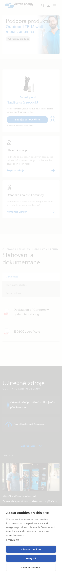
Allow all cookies (31, 549)
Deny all (31, 558)
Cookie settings (31, 567)
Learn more (12, 539)
